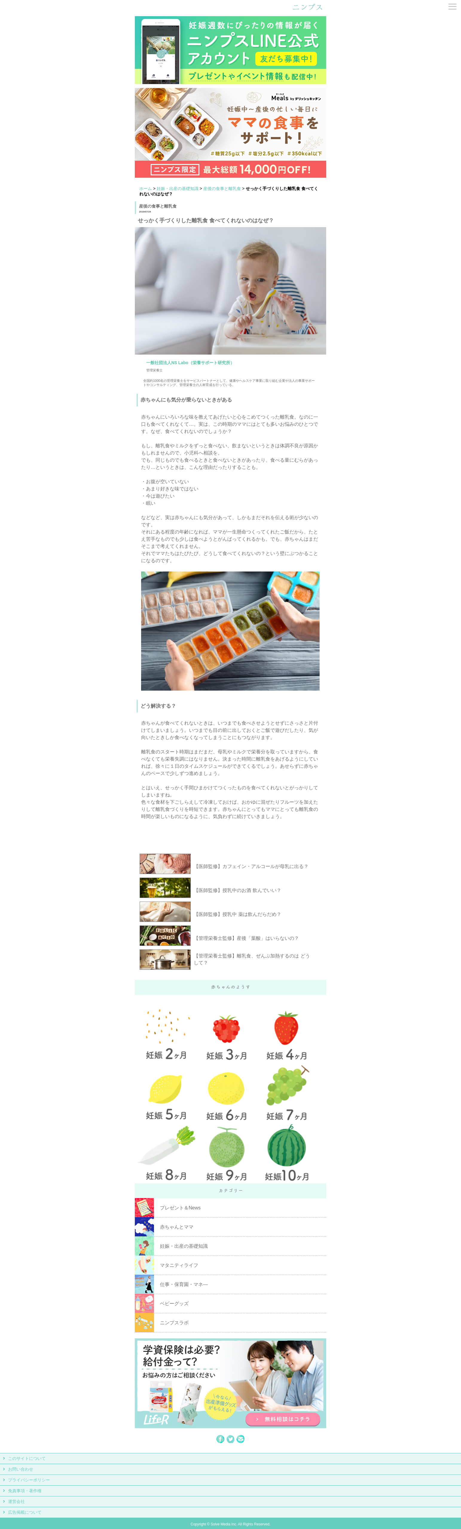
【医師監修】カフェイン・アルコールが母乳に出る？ (251, 866)
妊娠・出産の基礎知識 (178, 188)
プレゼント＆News (180, 1207)
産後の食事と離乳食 (222, 188)
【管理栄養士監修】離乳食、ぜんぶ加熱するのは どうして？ (252, 959)
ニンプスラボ (174, 1322)
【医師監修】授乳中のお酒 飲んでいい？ (237, 890)
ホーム (145, 188)
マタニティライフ (179, 1265)
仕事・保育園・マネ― (184, 1284)
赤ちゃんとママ (176, 1226)
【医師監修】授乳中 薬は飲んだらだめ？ (237, 914)
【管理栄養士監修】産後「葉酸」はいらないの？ (246, 938)
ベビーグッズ (174, 1303)
